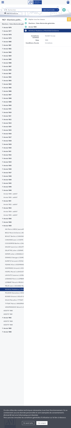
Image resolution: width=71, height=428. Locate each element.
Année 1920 (7, 112)
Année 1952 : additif (10, 204)
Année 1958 (7, 222)
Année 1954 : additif (10, 211)
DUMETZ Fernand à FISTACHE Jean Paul (18, 261)
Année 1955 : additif (10, 215)
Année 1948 (7, 190)
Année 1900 (7, 105)
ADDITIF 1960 (8, 310)
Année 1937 (7, 172)
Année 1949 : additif (10, 194)
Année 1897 (7, 95)
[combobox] (50, 10)
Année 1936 (7, 169)
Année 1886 (7, 63)
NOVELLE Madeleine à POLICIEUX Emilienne (20, 289)
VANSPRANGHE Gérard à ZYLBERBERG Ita (19, 307)
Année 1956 (7, 218)
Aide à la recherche (12, 13)
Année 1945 (7, 183)
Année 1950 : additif (10, 197)
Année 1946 (7, 187)
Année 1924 (7, 126)
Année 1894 (7, 84)
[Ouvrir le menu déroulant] (3, 2)
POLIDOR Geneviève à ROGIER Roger (17, 293)
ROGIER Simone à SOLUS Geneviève (17, 296)
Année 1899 (7, 102)
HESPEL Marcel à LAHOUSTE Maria (17, 272)
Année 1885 (7, 59)
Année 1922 (7, 119)
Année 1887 (7, 66)
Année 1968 (7, 332)
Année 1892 (7, 77)
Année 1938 (7, 176)
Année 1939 (7, 180)
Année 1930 (7, 148)
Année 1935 (7, 165)
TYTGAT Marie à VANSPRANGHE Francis (19, 303)
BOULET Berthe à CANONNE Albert (17, 236)
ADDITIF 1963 (8, 321)
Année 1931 (7, 151)
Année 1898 (7, 98)
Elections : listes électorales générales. (15, 24)
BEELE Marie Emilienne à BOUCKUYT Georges (20, 233)
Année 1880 (7, 42)
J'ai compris (42, 423)
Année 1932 (7, 155)
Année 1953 (7, 208)
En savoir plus (28, 423)
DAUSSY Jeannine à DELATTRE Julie (17, 247)
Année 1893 (7, 80)
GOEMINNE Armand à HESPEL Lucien (18, 268)
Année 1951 (7, 201)
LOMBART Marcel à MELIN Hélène (16, 282)
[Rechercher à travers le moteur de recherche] (24, 10)
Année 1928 (7, 141)
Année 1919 (7, 109)
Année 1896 (7, 91)
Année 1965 (7, 328)
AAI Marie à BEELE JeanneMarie (15, 229)
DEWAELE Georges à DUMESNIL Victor (18, 257)
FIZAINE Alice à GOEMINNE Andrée (17, 264)
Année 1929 (7, 144)
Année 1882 (7, 49)
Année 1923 (7, 123)
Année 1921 (7, 116)
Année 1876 (7, 27)
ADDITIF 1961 (8, 314)
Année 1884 (7, 56)
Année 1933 (7, 158)
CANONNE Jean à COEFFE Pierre (16, 240)
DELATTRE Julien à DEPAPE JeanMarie (18, 250)
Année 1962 (7, 318)
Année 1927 (7, 137)
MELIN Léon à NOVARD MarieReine (17, 286)
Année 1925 (7, 130)
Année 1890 (7, 70)
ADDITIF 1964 (8, 325)
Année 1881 (7, 45)
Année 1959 (7, 226)
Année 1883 (7, 52)
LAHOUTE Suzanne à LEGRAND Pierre (18, 275)
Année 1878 (7, 34)
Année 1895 (7, 88)
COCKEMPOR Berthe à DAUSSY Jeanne (18, 243)
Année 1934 (7, 162)
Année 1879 (7, 38)
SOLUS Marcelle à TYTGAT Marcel (16, 300)
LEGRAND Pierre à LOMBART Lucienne (18, 279)
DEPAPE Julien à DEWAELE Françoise (17, 254)
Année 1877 (7, 31)
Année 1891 (7, 73)
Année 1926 (7, 134)
